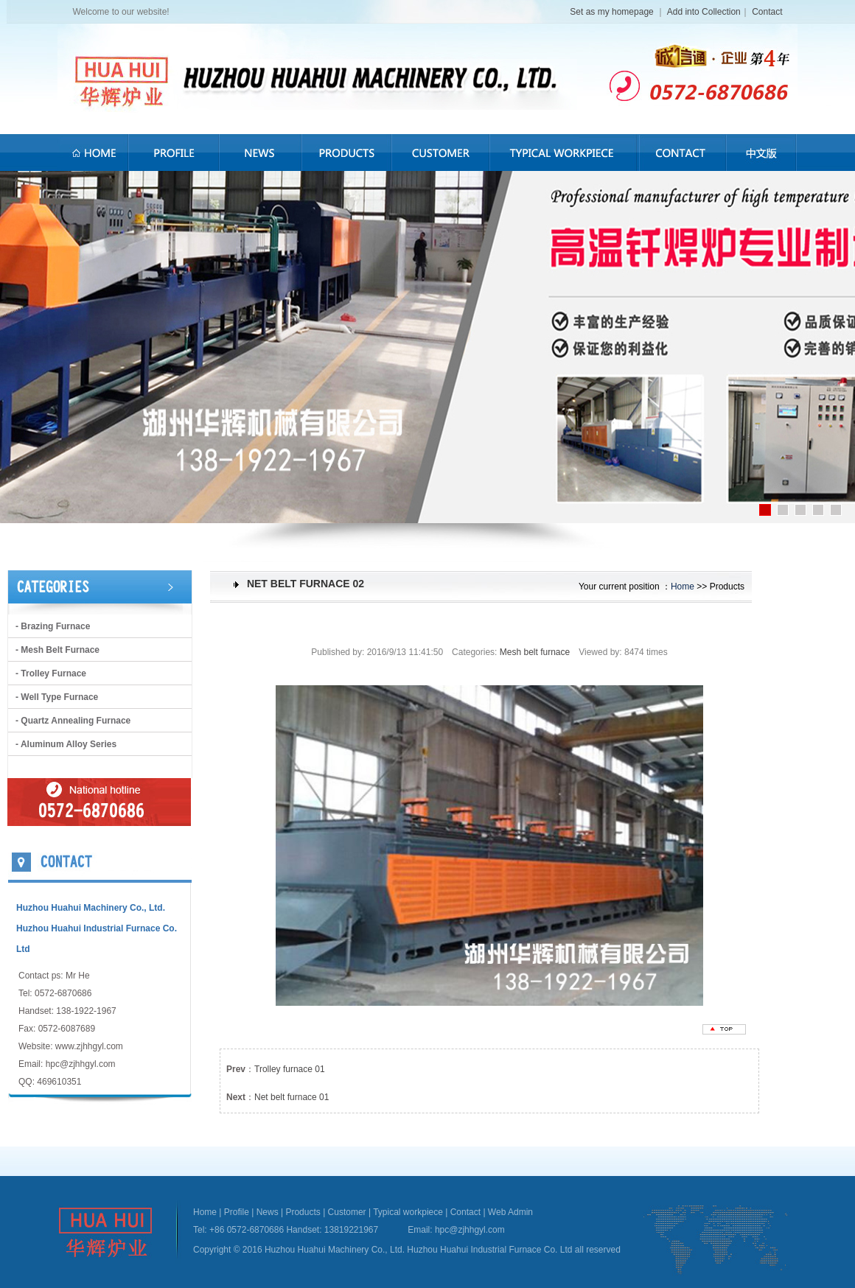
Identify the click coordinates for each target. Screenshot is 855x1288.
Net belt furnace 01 (291, 1097)
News (267, 1212)
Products (302, 1212)
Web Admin (510, 1212)
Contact (767, 12)
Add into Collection (704, 12)
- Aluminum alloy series (65, 744)
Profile (236, 1212)
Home (682, 586)
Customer (347, 1212)
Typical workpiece (408, 1212)
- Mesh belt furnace (57, 650)
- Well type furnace (56, 697)
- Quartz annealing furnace (72, 720)
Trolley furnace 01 (289, 1069)
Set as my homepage (613, 12)
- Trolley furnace (50, 673)
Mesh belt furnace (535, 652)
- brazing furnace (52, 626)
